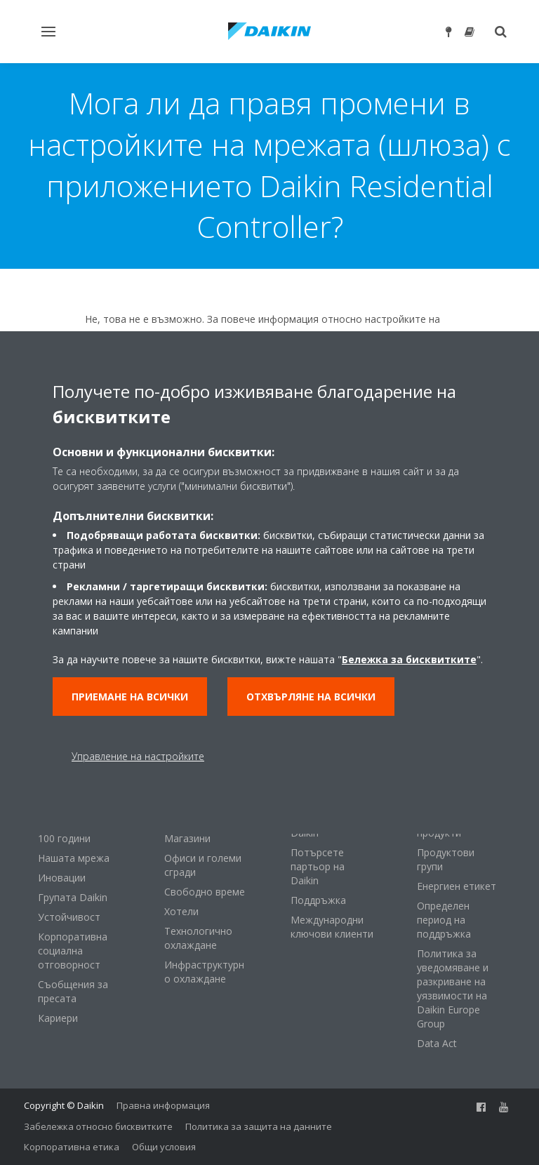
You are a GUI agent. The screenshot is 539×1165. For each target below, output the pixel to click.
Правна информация (163, 1105)
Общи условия (164, 1146)
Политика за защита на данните (258, 1126)
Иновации (62, 877)
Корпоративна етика (71, 1146)
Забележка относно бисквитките (98, 1126)
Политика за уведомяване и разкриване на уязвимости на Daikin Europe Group (452, 988)
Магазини (187, 838)
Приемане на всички (130, 696)
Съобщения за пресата (73, 991)
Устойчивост (69, 917)
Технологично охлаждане (198, 938)
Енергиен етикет (456, 886)
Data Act (437, 1043)
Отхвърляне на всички (310, 696)
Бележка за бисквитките (409, 659)
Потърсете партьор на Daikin (318, 866)
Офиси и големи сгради (202, 865)
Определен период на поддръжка (444, 919)
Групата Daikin (72, 897)
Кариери (58, 1018)
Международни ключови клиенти (332, 926)
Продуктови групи (445, 859)
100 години (64, 838)
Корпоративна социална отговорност (72, 950)
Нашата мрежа (73, 858)
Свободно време (204, 891)
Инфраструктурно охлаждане (204, 971)
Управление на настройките (138, 756)
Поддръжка (318, 900)
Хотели (181, 911)
